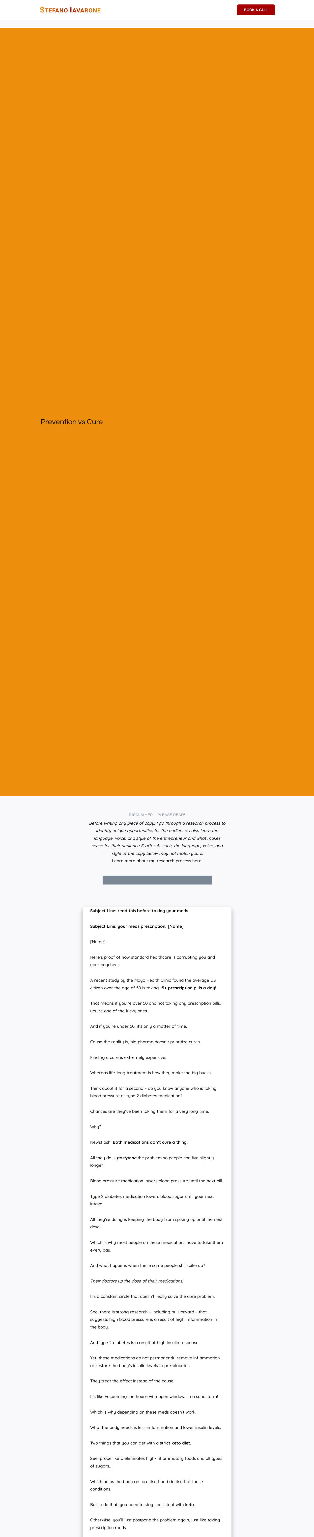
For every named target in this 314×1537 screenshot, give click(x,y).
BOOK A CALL (256, 9)
